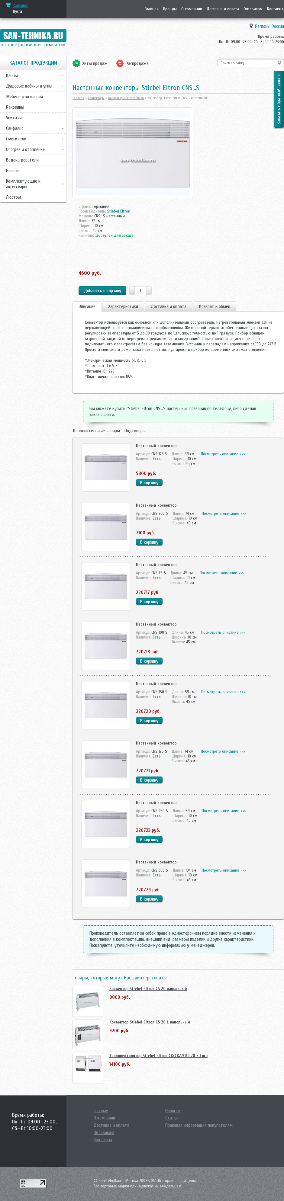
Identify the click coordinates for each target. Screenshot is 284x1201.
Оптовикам (253, 8)
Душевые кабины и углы (29, 86)
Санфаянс (14, 128)
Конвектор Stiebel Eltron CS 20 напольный (148, 988)
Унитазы (14, 117)
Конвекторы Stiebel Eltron (126, 98)
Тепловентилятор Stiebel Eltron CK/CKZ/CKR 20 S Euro (158, 1055)
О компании (191, 8)
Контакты (275, 8)
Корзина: (20, 5)
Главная (152, 8)
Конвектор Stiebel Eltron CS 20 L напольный (149, 1022)
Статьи (172, 1118)
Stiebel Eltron (118, 211)
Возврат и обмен (214, 306)
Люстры (13, 197)
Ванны (12, 75)
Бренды (170, 8)
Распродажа (137, 63)
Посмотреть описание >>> (223, 453)
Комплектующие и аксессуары (23, 183)
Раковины (15, 107)
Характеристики (123, 306)
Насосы (12, 170)
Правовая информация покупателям (199, 1125)
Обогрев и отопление (25, 149)
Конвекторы (96, 98)
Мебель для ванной (24, 96)
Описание (87, 306)
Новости (172, 1110)
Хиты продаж (95, 63)
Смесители (16, 139)
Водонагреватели (22, 160)
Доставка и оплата (223, 8)
